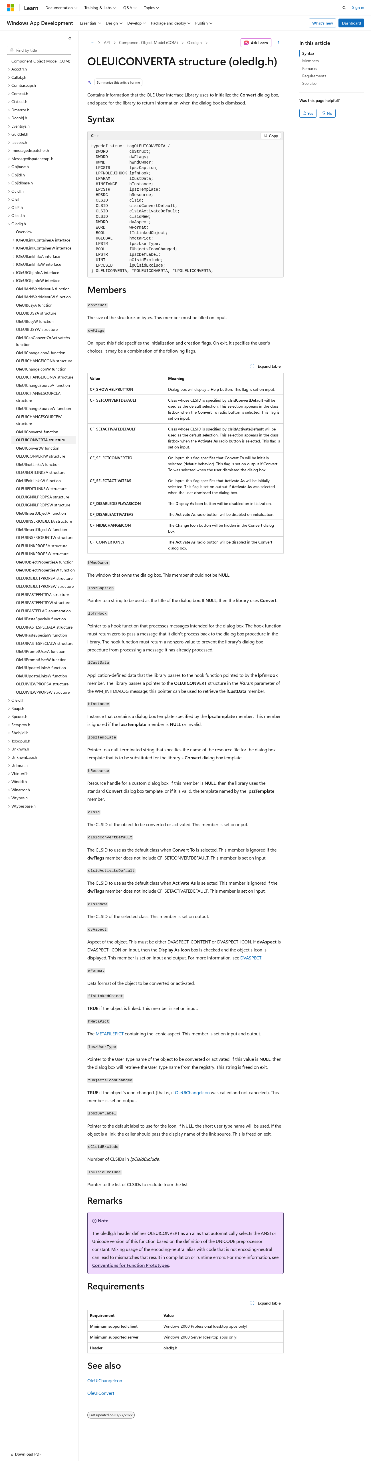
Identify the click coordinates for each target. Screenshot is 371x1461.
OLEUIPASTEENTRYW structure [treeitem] (43, 602)
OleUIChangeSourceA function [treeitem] (43, 385)
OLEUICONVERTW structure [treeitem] (40, 456)
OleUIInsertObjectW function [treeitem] (41, 529)
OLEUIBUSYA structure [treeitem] (36, 313)
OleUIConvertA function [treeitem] (37, 431)
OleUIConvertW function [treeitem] (37, 448)
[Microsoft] (10, 7)
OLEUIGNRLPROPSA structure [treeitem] (42, 497)
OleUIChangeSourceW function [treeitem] (43, 408)
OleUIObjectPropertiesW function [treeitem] (45, 570)
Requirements (314, 76)
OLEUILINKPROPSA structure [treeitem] (41, 545)
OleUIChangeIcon (192, 1092)
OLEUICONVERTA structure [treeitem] (40, 439)
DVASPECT (250, 958)
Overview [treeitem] (24, 231)
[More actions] (279, 42)
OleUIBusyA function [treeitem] (34, 305)
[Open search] (344, 8)
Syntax (308, 53)
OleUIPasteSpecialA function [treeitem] (41, 618)
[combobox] (39, 50)
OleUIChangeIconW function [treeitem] (41, 369)
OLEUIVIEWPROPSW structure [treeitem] (43, 692)
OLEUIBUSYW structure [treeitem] (37, 329)
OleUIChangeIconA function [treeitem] (40, 352)
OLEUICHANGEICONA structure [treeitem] (44, 360)
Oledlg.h (194, 42)
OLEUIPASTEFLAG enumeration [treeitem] (43, 610)
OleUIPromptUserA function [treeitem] (40, 651)
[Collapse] (70, 38)
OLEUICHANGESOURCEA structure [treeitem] (38, 397)
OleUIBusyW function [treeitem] (35, 321)
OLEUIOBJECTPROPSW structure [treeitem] (45, 586)
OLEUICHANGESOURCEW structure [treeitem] (39, 420)
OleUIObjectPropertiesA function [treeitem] (45, 562)
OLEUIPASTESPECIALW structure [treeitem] (44, 643)
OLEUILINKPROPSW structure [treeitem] (42, 553)
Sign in (358, 7)
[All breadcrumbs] (92, 42)
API (107, 42)
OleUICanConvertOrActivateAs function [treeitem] (43, 341)
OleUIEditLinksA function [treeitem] (38, 464)
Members (310, 60)
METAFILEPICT (110, 1034)
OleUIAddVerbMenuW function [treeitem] (43, 296)
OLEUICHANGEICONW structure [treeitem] (44, 377)
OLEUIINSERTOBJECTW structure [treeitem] (44, 537)
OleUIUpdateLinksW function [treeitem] (41, 676)
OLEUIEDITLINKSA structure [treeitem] (40, 472)
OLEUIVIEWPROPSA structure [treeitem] (42, 684)
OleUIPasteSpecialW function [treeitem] (41, 635)
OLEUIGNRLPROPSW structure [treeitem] (43, 505)
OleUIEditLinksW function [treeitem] (38, 480)
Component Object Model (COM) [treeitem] (40, 61)
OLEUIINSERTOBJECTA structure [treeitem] (44, 521)
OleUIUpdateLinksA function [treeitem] (41, 667)
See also (309, 83)
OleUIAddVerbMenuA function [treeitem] (43, 288)
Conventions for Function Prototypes (130, 1265)
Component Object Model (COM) (148, 42)
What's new (322, 23)
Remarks (309, 68)
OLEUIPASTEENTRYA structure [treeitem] (42, 594)
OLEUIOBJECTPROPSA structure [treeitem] (44, 578)
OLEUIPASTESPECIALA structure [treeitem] (44, 627)
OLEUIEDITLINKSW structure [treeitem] (41, 488)
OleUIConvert (100, 1393)
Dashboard (351, 23)
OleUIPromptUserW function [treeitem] (41, 659)
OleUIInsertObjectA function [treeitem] (41, 513)
